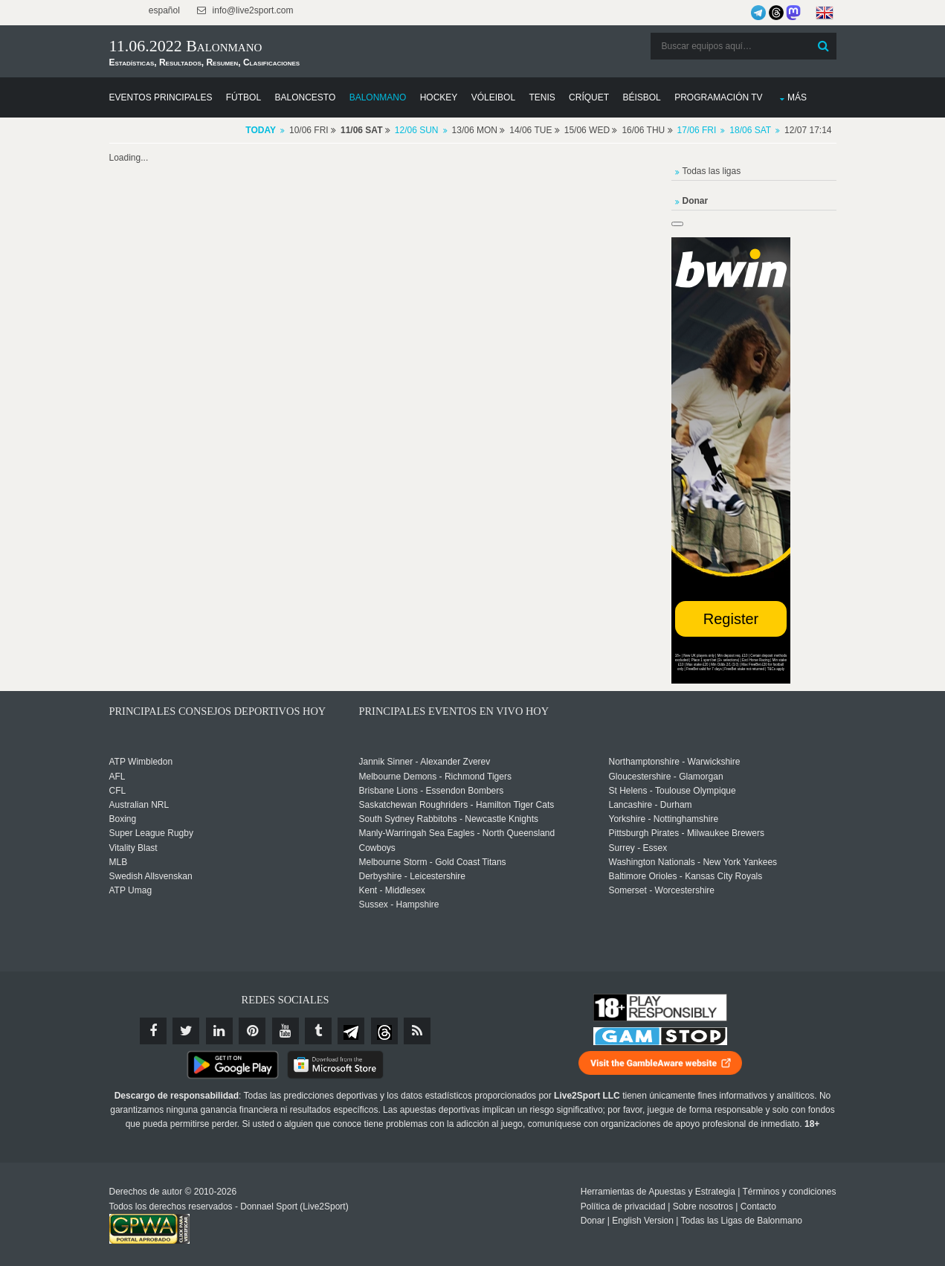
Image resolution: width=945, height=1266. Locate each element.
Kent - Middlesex (392, 890)
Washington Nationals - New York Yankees (693, 862)
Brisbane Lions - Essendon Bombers (431, 790)
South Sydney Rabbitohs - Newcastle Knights (448, 819)
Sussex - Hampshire (399, 904)
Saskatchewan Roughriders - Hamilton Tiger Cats (457, 805)
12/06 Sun (417, 130)
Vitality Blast (133, 848)
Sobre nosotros (703, 1206)
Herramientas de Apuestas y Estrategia (658, 1191)
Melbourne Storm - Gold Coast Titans (432, 862)
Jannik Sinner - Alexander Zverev (425, 761)
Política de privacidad (623, 1206)
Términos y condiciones (789, 1191)
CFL (117, 790)
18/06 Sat (750, 130)
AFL (117, 776)
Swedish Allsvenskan (151, 876)
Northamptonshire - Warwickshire (675, 761)
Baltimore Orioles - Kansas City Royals (686, 876)
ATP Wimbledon (141, 761)
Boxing (123, 819)
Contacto (758, 1206)
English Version (643, 1220)
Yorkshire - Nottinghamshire (664, 819)
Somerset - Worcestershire (662, 890)
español (163, 10)
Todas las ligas (712, 171)
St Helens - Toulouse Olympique (672, 790)
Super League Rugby (151, 833)
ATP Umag (130, 890)
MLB (118, 862)
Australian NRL (139, 805)
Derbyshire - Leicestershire (412, 876)
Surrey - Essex (638, 848)
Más (797, 97)
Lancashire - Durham (650, 805)
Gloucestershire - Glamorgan (666, 776)
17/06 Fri (697, 130)
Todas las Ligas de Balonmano (741, 1220)
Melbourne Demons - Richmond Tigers (435, 776)
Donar (593, 1220)
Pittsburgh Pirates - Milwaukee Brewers (686, 833)
